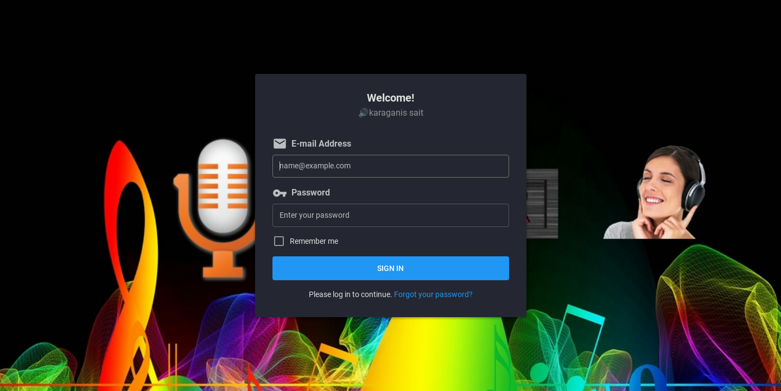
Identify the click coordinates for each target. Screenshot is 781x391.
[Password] (390, 215)
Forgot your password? (433, 294)
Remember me (314, 241)
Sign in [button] (390, 268)
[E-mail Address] (390, 166)
